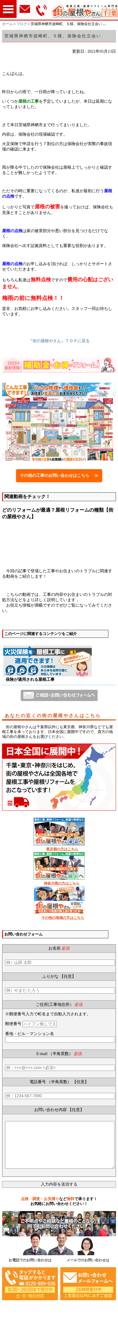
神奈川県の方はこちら (62, 883)
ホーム (7, 24)
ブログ (21, 24)
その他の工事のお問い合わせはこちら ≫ (59, 475)
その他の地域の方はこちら (62, 918)
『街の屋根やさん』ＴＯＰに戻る (59, 341)
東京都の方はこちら (62, 849)
